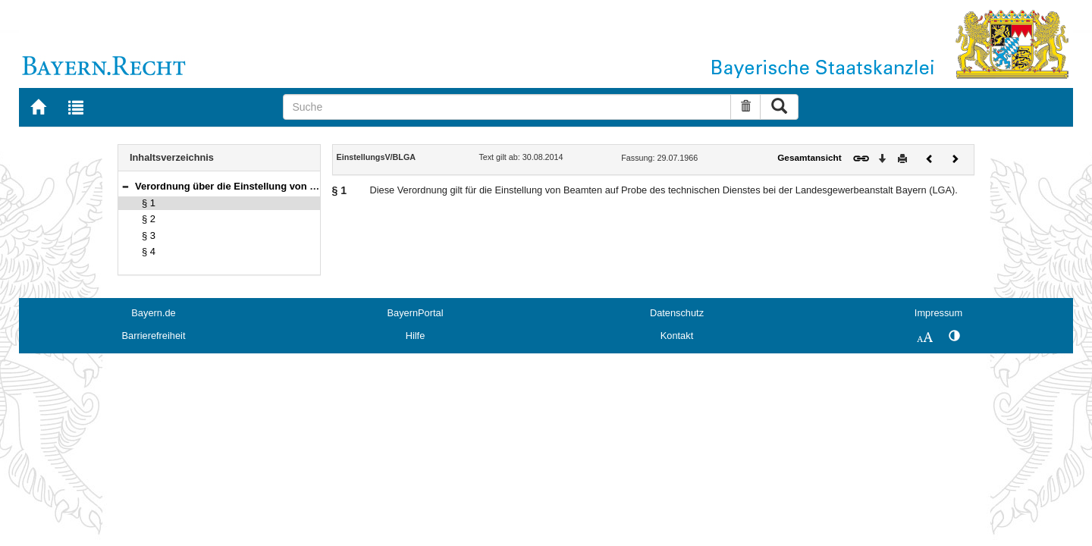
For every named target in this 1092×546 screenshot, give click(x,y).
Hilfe (415, 335)
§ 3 (148, 235)
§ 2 (148, 218)
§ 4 (148, 251)
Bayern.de (153, 312)
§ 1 (148, 203)
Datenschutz (677, 312)
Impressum (938, 312)
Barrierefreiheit (154, 335)
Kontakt (677, 335)
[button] (125, 186)
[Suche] (507, 107)
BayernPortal (416, 312)
